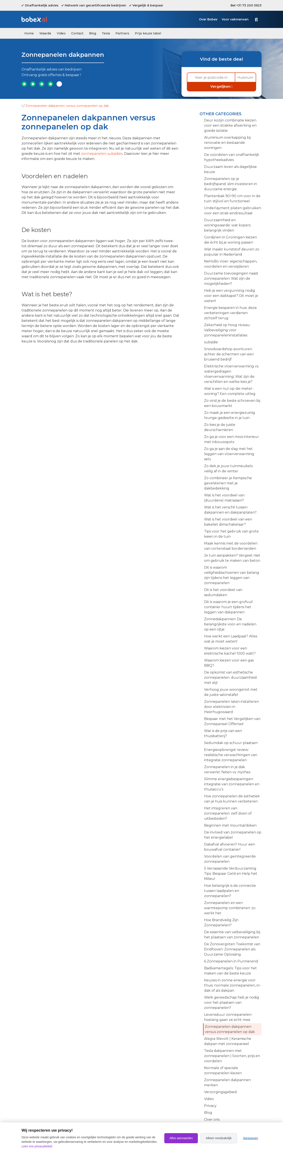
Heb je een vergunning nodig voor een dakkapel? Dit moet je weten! (231, 295)
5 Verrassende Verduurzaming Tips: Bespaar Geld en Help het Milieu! (230, 873)
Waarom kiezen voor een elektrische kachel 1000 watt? (230, 650)
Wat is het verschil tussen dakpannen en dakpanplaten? (230, 509)
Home (29, 33)
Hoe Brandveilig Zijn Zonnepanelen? (221, 922)
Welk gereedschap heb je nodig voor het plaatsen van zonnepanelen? (231, 1002)
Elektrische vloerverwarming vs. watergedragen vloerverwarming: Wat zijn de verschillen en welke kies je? (231, 374)
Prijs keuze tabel (148, 33)
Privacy (210, 1106)
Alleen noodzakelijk (219, 1138)
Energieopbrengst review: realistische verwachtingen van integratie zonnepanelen (230, 755)
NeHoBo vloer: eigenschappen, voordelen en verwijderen (230, 264)
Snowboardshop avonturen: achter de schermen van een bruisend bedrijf (229, 354)
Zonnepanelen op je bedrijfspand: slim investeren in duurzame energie (230, 184)
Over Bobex (208, 19)
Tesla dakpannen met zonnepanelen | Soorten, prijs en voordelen (232, 1056)
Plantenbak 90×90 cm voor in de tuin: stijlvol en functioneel (232, 198)
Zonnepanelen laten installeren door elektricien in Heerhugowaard (231, 707)
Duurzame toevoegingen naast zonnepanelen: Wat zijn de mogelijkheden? (231, 278)
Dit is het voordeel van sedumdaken (223, 592)
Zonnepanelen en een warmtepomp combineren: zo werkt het (229, 908)
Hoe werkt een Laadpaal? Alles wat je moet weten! (230, 638)
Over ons (212, 1119)
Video (61, 33)
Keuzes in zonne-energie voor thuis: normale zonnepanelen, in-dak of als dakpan (232, 985)
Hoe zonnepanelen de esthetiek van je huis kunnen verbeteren (232, 798)
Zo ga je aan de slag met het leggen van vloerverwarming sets (229, 454)
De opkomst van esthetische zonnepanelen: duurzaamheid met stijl (230, 677)
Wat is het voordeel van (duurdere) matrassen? (224, 497)
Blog (92, 33)
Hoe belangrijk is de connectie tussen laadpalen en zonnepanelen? (230, 891)
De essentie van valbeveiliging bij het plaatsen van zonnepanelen (232, 934)
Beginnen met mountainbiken (230, 825)
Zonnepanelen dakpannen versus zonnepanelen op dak (230, 1029)
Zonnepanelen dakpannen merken (227, 1082)
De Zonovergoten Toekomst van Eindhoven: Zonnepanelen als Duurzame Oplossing (232, 949)
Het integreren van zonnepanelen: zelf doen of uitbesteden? (228, 813)
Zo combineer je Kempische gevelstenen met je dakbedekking (228, 483)
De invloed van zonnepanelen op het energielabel (232, 834)
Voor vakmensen (235, 19)
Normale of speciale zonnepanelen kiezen (223, 1070)
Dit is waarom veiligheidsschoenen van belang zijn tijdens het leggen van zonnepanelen (231, 575)
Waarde (45, 33)
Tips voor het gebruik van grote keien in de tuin (231, 534)
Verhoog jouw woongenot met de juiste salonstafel (230, 692)
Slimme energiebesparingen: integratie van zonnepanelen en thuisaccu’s (231, 784)
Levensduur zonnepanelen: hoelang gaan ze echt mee (228, 1017)
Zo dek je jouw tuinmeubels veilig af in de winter (228, 468)
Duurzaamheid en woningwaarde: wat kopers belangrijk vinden (227, 225)
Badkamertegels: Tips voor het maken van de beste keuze (230, 970)
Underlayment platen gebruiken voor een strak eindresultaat (232, 210)
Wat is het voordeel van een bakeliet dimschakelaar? (228, 521)
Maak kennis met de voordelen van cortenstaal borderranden (230, 546)
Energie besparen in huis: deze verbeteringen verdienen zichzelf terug (230, 313)
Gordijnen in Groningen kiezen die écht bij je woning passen (230, 239)
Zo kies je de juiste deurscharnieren (219, 427)
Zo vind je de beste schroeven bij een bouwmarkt (232, 403)
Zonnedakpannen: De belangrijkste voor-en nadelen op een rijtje (230, 624)
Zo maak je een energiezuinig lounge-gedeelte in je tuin (229, 415)
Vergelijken (221, 86)
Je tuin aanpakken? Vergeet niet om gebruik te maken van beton (232, 558)
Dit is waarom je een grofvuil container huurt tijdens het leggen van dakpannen (228, 607)
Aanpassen (250, 1138)
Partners (122, 33)
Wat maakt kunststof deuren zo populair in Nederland (231, 251)
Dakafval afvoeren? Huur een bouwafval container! (229, 847)
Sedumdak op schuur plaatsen (231, 743)
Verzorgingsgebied (220, 1092)
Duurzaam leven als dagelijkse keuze (230, 169)
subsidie (211, 342)
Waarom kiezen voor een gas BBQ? (229, 663)
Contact (77, 33)
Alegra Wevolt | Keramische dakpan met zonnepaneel (227, 1041)
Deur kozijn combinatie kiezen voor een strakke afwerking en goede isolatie (230, 125)
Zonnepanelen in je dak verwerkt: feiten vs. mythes (227, 769)
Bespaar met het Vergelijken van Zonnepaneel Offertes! (232, 721)
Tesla (106, 33)
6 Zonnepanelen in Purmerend (231, 961)
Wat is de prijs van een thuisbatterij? (223, 733)
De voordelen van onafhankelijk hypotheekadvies (231, 157)
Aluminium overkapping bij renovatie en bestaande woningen (227, 142)
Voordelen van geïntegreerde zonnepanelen (230, 859)
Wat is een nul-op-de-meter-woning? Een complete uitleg (229, 391)
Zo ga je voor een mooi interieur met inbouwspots (231, 439)
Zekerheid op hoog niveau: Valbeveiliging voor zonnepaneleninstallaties (227, 330)
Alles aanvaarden (181, 1138)
